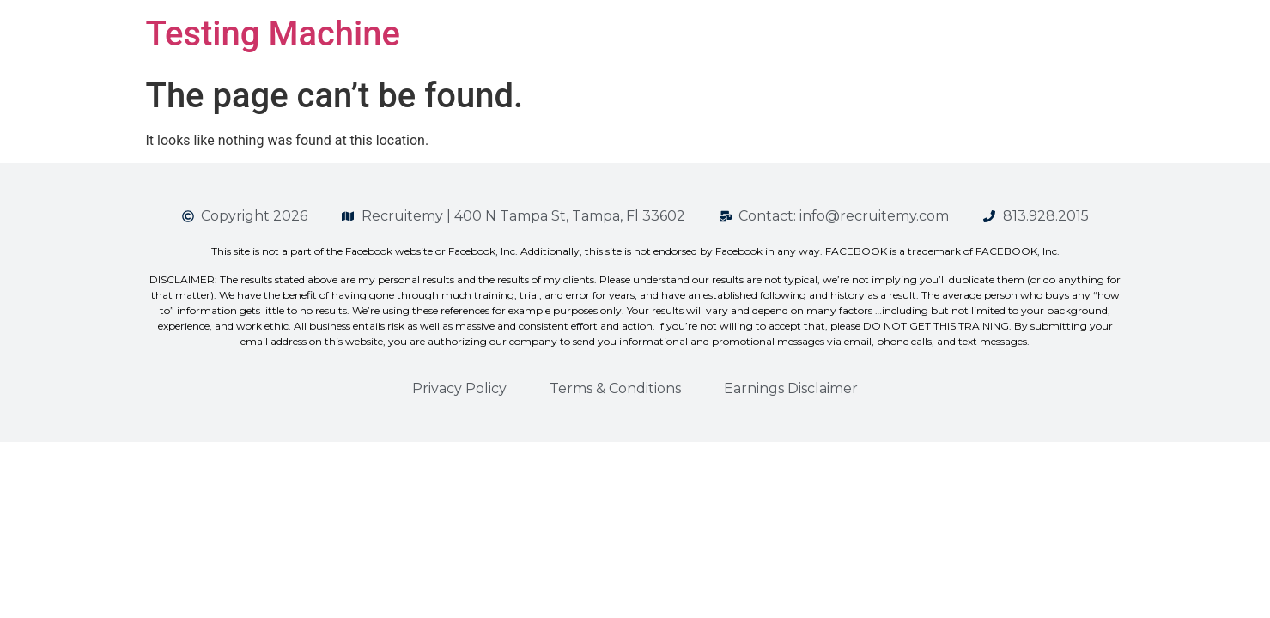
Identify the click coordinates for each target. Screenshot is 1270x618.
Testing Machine (273, 34)
